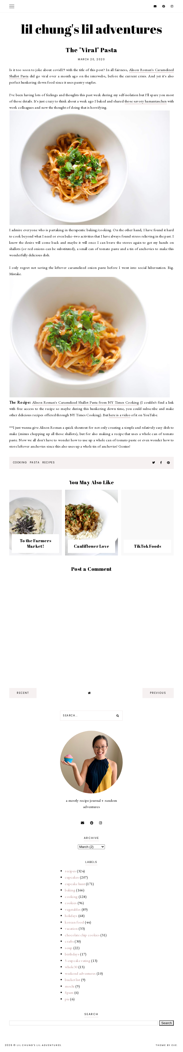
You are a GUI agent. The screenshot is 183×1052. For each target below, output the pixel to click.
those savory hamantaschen (146, 101)
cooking (20, 462)
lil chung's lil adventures (91, 28)
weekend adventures (80, 973)
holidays (71, 915)
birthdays (72, 954)
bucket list (72, 979)
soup (68, 947)
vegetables (73, 909)
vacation (71, 928)
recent (23, 693)
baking (70, 890)
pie (67, 999)
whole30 (71, 966)
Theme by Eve (166, 1045)
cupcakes (72, 877)
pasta (35, 462)
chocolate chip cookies (82, 935)
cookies (71, 902)
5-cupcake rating (77, 960)
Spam (69, 992)
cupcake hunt (75, 883)
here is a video (119, 414)
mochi (70, 986)
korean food (74, 922)
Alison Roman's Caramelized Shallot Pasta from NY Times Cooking (85, 402)
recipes (48, 462)
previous (158, 693)
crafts (69, 941)
